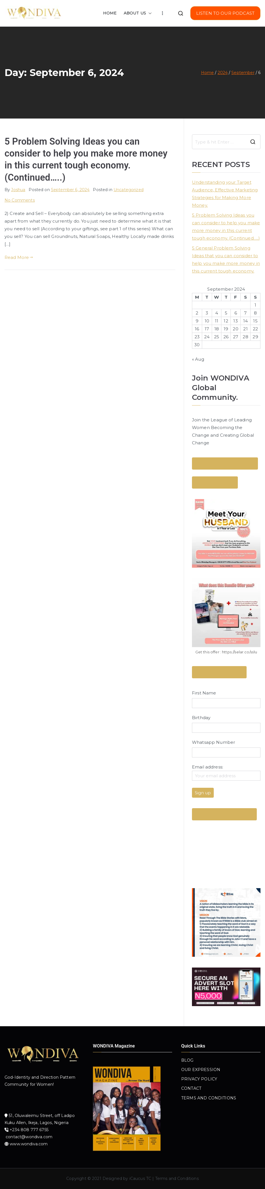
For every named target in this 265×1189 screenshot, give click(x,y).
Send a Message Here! (219, 672)
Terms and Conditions (177, 1178)
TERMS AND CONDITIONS (208, 1098)
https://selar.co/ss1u (239, 652)
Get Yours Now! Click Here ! (224, 814)
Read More (19, 257)
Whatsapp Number (213, 742)
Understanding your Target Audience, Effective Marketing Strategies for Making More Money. (225, 193)
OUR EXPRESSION (200, 1069)
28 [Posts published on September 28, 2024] (245, 336)
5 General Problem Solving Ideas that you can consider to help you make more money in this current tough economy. (226, 259)
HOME (110, 13)
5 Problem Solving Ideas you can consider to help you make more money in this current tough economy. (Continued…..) (226, 226)
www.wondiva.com (29, 1143)
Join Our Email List (215, 482)
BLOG (187, 1060)
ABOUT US (138, 13)
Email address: (226, 772)
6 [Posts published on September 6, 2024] (235, 313)
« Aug (198, 359)
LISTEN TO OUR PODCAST (225, 13)
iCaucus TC (140, 1178)
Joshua (18, 189)
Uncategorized (129, 189)
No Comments (20, 200)
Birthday (201, 717)
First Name (204, 693)
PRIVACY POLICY (199, 1079)
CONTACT (191, 1088)
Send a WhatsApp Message (225, 463)
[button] (149, 13)
